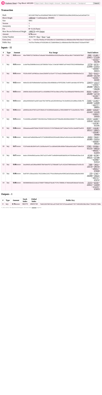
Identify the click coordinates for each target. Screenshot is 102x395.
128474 (89, 82)
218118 (90, 121)
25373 (90, 183)
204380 (89, 103)
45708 (96, 155)
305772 (95, 178)
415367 (95, 96)
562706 (97, 61)
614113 (97, 162)
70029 (96, 137)
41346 (90, 155)
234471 (89, 57)
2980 (89, 55)
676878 (97, 189)
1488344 (32, 18)
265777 (95, 105)
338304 (95, 68)
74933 (96, 164)
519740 (95, 123)
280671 (97, 130)
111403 (96, 101)
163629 (95, 110)
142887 (95, 119)
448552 (97, 148)
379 (90, 173)
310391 (95, 78)
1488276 (32, 31)
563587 (97, 80)
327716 (97, 94)
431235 (89, 148)
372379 (95, 187)
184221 (97, 176)
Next (43, 37)
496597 (95, 150)
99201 (89, 91)
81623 (96, 73)
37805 (89, 146)
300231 (89, 157)
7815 (90, 73)
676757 (97, 180)
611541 (97, 125)
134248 (95, 128)
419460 (95, 159)
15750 (90, 64)
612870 (97, 153)
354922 (95, 114)
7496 (90, 164)
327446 (97, 157)
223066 (89, 66)
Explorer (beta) (11, 3)
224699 (97, 103)
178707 (95, 85)
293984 (95, 146)
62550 (96, 183)
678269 (97, 171)
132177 (97, 82)
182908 (89, 176)
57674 (89, 119)
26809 (89, 110)
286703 (97, 166)
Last (48, 37)
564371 (97, 71)
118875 (95, 91)
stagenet (34, 207)
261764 (97, 75)
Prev (38, 37)
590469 (97, 134)
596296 (97, 89)
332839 (97, 185)
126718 (89, 166)
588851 (97, 107)
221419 (89, 112)
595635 (97, 116)
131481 (95, 55)
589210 (97, 143)
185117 (89, 130)
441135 (97, 121)
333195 (97, 112)
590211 (97, 98)
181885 (89, 139)
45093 (90, 137)
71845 (89, 101)
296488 (89, 87)
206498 (89, 94)
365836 (95, 141)
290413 (95, 169)
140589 (89, 75)
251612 (97, 66)
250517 (89, 185)
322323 (95, 59)
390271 (97, 87)
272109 (97, 57)
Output (41, 31)
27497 (96, 173)
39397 (89, 128)
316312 (97, 139)
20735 (96, 64)
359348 (95, 132)
